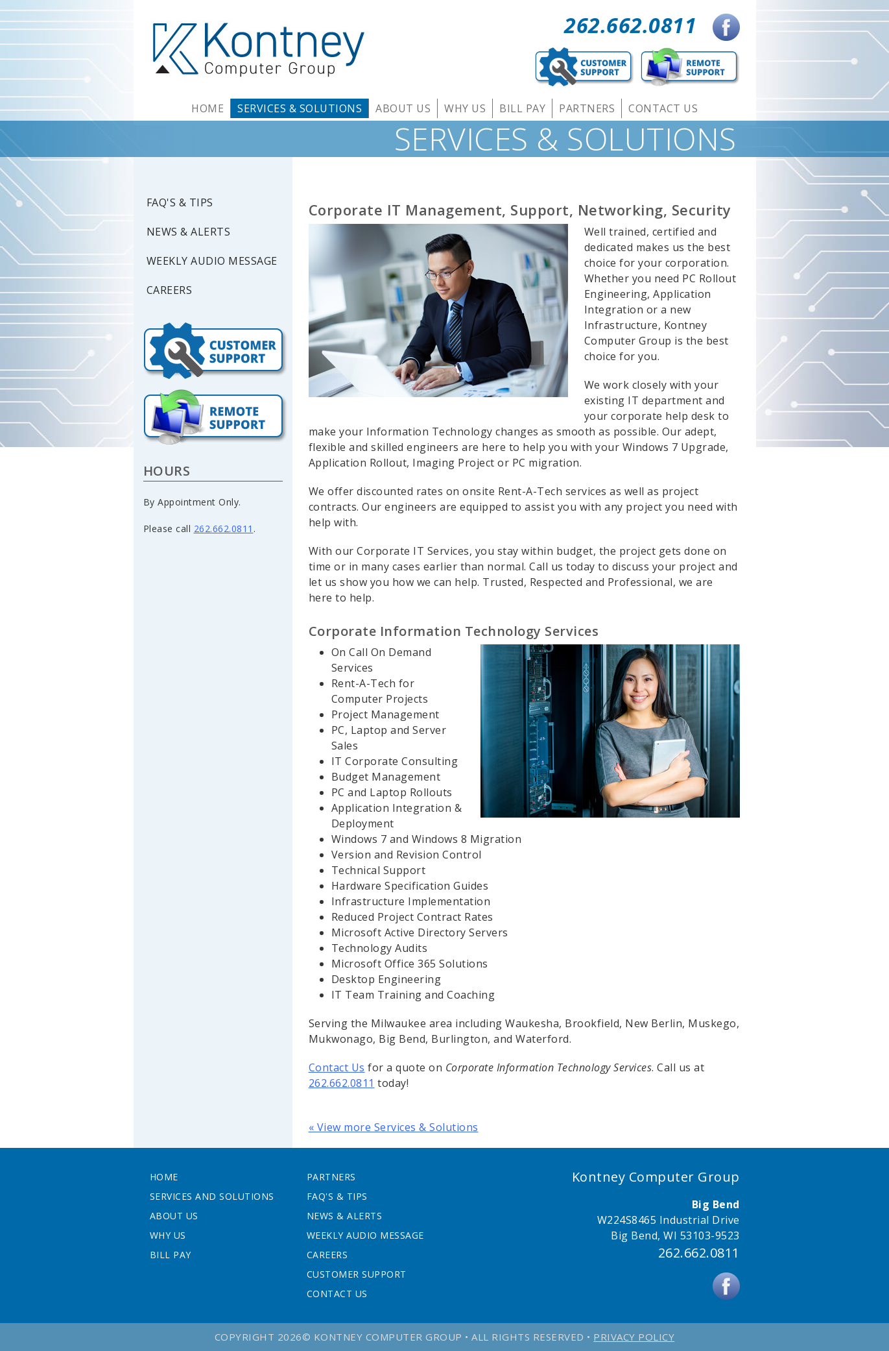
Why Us (465, 108)
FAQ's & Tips (180, 203)
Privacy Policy (633, 1336)
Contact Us (663, 108)
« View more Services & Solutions (394, 1127)
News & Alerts (189, 232)
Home (207, 108)
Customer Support (357, 1274)
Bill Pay (522, 108)
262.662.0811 (630, 25)
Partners (587, 108)
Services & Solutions (299, 108)
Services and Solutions (212, 1196)
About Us (403, 108)
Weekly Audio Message (212, 261)
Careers (170, 290)
